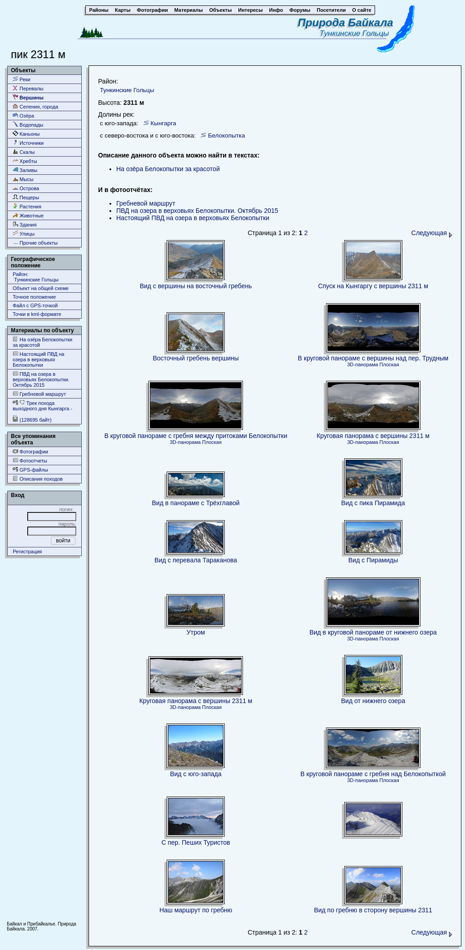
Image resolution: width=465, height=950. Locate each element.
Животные (28, 215)
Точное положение (34, 297)
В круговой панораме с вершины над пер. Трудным (373, 358)
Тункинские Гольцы (356, 33)
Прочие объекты (35, 243)
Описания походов (38, 479)
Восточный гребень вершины (195, 358)
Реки (21, 79)
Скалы (24, 152)
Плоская (389, 364)
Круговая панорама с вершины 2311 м (373, 435)
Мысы (23, 179)
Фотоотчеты (30, 460)
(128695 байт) (32, 420)
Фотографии (30, 451)
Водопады (28, 125)
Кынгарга (163, 123)
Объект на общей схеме (41, 288)
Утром (196, 632)
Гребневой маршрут (39, 394)
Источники (28, 143)
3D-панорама (362, 364)
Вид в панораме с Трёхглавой (196, 503)
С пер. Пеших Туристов (195, 842)
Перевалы (28, 88)
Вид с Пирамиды (373, 560)
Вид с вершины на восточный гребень (196, 286)
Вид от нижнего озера (373, 700)
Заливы (25, 170)
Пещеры (26, 197)
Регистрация (27, 551)
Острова (26, 188)
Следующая (431, 232)
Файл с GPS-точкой (35, 305)
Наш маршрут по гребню (195, 910)
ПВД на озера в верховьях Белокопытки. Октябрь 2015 (41, 379)
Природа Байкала (345, 22)
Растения (27, 206)
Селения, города (35, 106)
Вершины (28, 97)
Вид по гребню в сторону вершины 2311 (373, 910)
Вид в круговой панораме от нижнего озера (372, 632)
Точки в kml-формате (37, 314)
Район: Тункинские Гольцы (36, 276)
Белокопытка (226, 135)
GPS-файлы (30, 470)
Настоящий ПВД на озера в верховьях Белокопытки (38, 359)
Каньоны (26, 134)
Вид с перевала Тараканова (195, 560)
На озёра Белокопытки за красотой (42, 342)
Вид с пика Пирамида (373, 503)
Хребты (25, 161)
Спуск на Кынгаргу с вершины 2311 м (373, 286)
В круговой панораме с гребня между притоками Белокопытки (195, 435)
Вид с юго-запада (195, 774)
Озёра (23, 115)
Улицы (24, 233)
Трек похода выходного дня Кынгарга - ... (42, 408)
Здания (24, 224)
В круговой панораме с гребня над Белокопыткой (373, 774)
